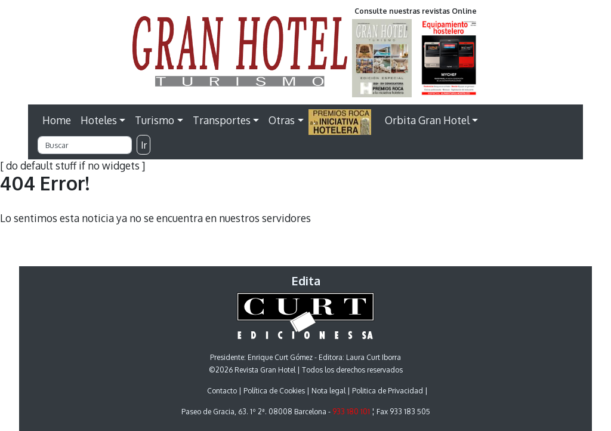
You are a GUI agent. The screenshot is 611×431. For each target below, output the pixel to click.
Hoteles (99, 120)
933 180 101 (351, 411)
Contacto (222, 390)
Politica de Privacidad (387, 390)
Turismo (154, 120)
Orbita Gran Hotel (427, 120)
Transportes (222, 120)
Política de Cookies (274, 390)
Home (56, 120)
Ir (144, 145)
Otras (282, 120)
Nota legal (328, 390)
